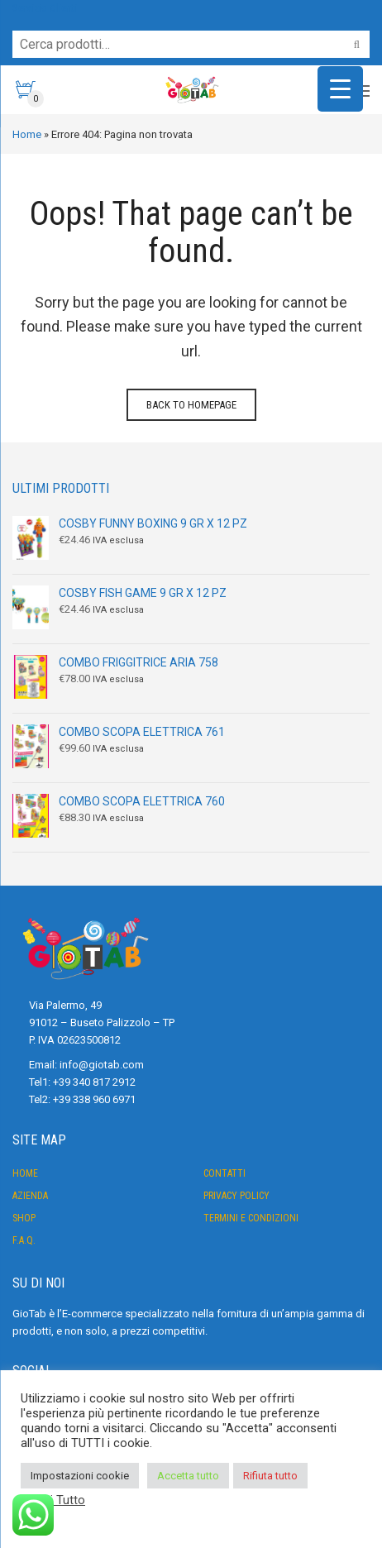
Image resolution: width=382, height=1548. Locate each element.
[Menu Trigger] (340, 89)
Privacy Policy (236, 1196)
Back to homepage (191, 405)
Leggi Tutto (55, 1500)
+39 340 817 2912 (94, 1082)
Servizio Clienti (44, 8)
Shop (24, 1218)
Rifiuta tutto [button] (270, 1475)
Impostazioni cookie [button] (80, 1475)
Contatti (224, 1173)
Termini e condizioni (250, 1218)
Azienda (30, 1196)
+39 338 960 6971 (94, 1099)
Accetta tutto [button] (188, 1475)
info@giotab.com (102, 1064)
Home (26, 134)
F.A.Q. (24, 1240)
